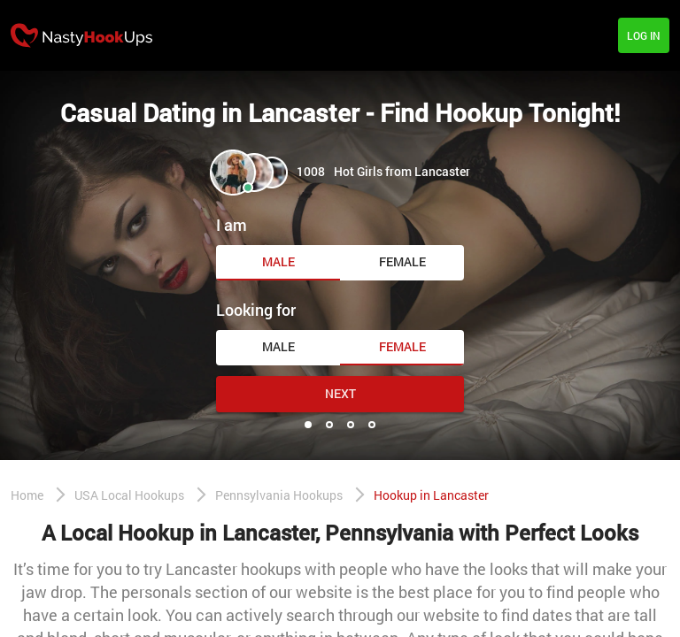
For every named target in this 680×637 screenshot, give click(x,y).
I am (231, 224)
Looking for (256, 309)
